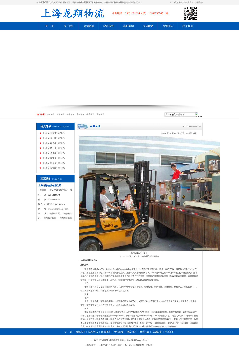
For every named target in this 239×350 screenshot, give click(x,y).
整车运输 (71, 114)
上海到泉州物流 (65, 218)
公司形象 (89, 26)
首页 (172, 133)
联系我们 (199, 2)
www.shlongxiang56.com (58, 209)
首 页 (49, 26)
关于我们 (69, 26)
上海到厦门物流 (49, 218)
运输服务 (106, 331)
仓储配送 (148, 26)
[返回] (145, 253)
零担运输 (94, 2)
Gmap (145, 340)
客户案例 (128, 26)
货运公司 (54, 2)
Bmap (138, 340)
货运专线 (128, 2)
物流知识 (168, 26)
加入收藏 (177, 2)
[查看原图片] (136, 253)
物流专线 (108, 26)
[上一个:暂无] (126, 256)
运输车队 (181, 133)
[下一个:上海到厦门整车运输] (146, 256)
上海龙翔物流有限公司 (49, 185)
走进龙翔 (80, 331)
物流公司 (51, 114)
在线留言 (188, 2)
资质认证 (144, 331)
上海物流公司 (54, 213)
